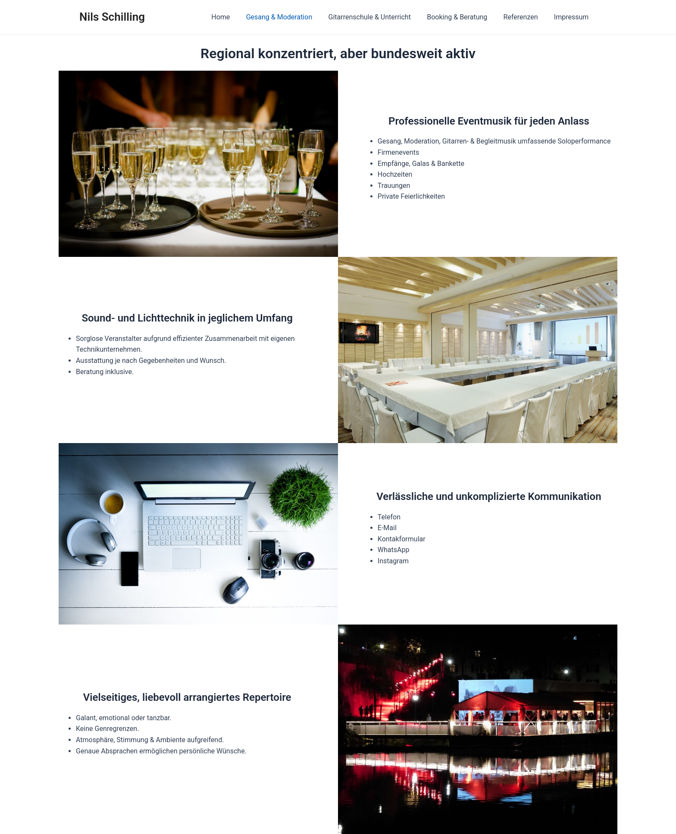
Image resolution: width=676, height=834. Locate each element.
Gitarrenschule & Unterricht (377, 17)
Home (233, 17)
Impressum (572, 17)
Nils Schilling (112, 16)
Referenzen (524, 17)
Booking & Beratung (462, 17)
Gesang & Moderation (290, 17)
